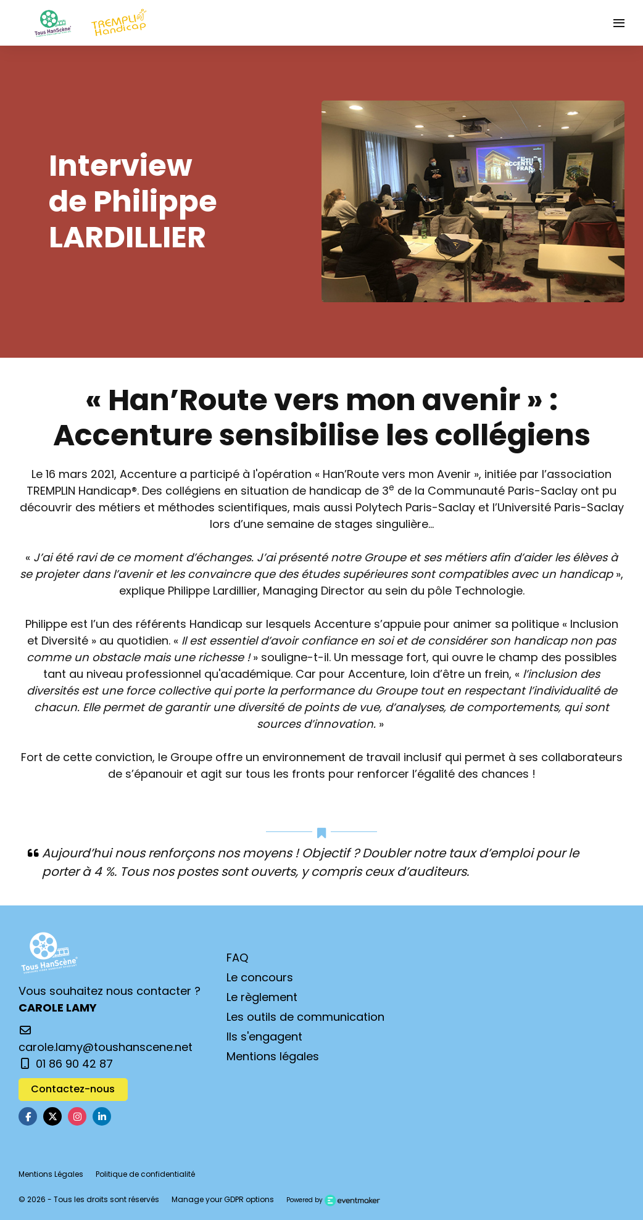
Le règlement (261, 997)
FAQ (237, 957)
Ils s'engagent (264, 1036)
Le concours (259, 977)
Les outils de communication (305, 1016)
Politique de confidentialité (145, 1174)
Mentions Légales (51, 1174)
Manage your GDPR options (223, 1199)
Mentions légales (272, 1056)
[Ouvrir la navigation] (618, 23)
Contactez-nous (73, 1089)
